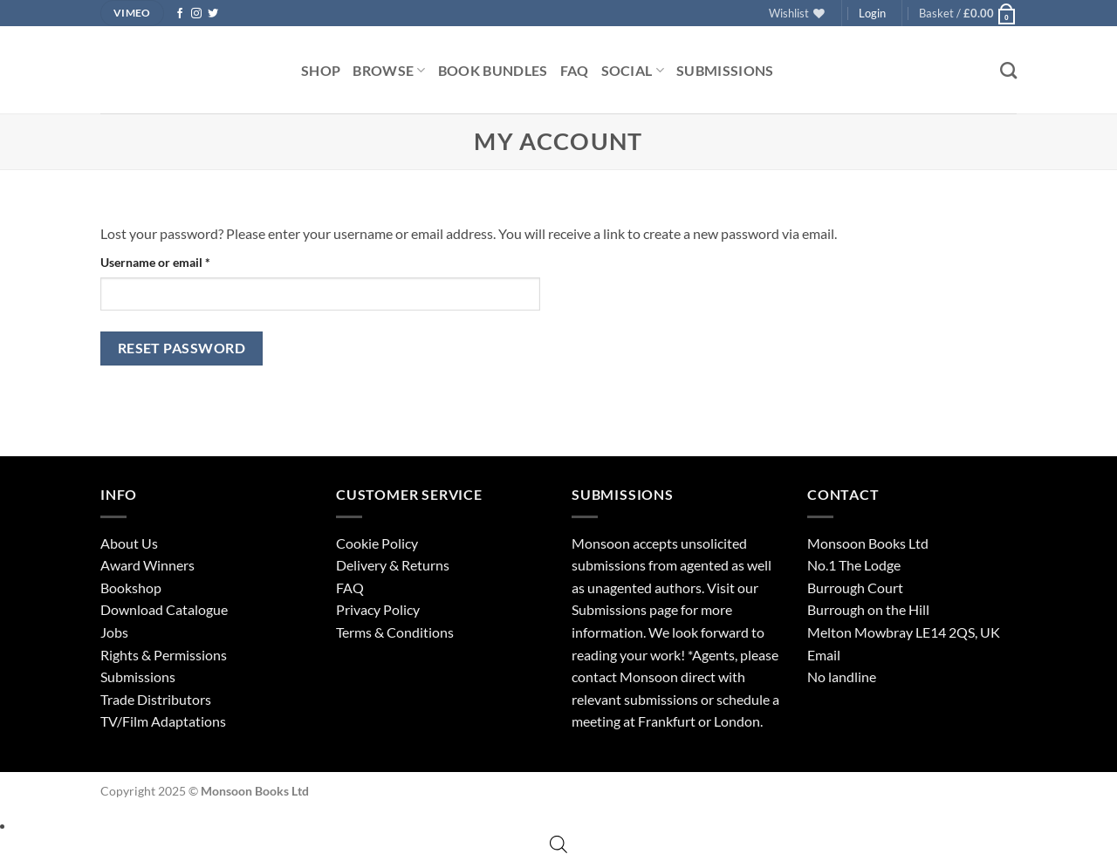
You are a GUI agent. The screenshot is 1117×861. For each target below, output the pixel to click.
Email (823, 654)
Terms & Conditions (395, 632)
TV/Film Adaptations (163, 721)
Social (632, 70)
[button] (968, 13)
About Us (129, 543)
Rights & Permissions (163, 654)
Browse (389, 70)
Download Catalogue (164, 609)
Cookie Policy (377, 543)
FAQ (574, 70)
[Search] (1008, 70)
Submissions (725, 70)
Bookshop (130, 587)
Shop (320, 70)
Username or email (179, 261)
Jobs (114, 632)
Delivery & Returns (392, 565)
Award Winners (147, 565)
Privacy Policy (378, 609)
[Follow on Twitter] (213, 14)
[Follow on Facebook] (180, 14)
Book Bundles (493, 70)
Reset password (182, 348)
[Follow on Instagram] (196, 14)
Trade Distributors (155, 699)
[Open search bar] (558, 844)
